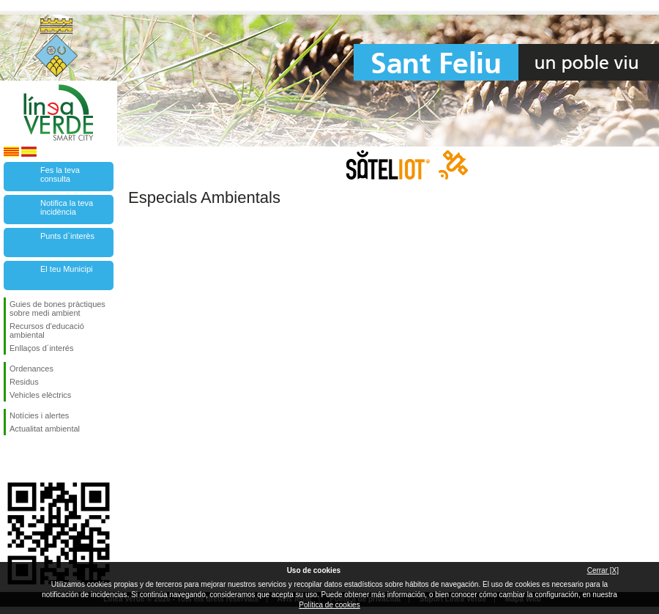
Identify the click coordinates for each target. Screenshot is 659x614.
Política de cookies (329, 605)
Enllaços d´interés (41, 348)
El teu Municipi (66, 269)
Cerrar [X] (603, 570)
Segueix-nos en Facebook (12, 458)
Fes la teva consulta (60, 174)
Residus (24, 381)
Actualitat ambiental (45, 428)
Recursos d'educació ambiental (47, 330)
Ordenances (31, 368)
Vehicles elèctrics (40, 395)
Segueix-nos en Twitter (36, 458)
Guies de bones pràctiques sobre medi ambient (57, 308)
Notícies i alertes (39, 415)
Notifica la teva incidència (66, 207)
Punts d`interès (67, 236)
